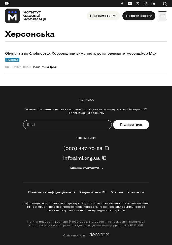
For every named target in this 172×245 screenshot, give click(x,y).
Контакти (135, 192)
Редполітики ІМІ (93, 192)
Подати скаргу (139, 16)
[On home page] (25, 16)
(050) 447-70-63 (82, 148)
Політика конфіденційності (51, 192)
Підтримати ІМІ (103, 16)
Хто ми (117, 192)
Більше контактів (84, 168)
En (7, 3)
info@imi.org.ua (81, 158)
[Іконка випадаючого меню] (162, 15)
